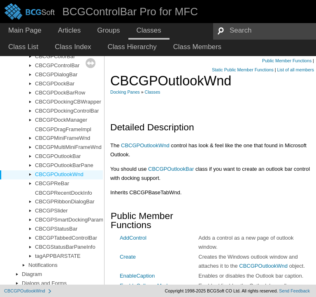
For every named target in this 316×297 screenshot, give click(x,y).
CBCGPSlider (51, 210)
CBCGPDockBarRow (60, 93)
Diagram (32, 274)
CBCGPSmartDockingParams (70, 220)
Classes (152, 92)
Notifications (43, 265)
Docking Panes (125, 92)
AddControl (133, 238)
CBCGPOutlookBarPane (64, 165)
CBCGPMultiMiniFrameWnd (68, 147)
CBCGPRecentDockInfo (63, 193)
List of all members (295, 69)
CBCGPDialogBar (56, 74)
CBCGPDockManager (61, 120)
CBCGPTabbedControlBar (66, 238)
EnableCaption (137, 276)
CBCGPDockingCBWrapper (68, 102)
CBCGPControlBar (57, 65)
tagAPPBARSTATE (58, 256)
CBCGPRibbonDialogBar (65, 201)
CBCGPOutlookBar (58, 156)
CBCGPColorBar (55, 56)
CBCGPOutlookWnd (59, 174)
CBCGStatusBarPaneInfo (65, 247)
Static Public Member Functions (243, 69)
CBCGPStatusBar (56, 229)
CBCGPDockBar (54, 83)
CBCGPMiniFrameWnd (62, 138)
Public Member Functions (286, 60)
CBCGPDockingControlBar (67, 111)
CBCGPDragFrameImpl (63, 129)
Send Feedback (294, 290)
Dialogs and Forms (44, 283)
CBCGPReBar (52, 183)
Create (128, 257)
